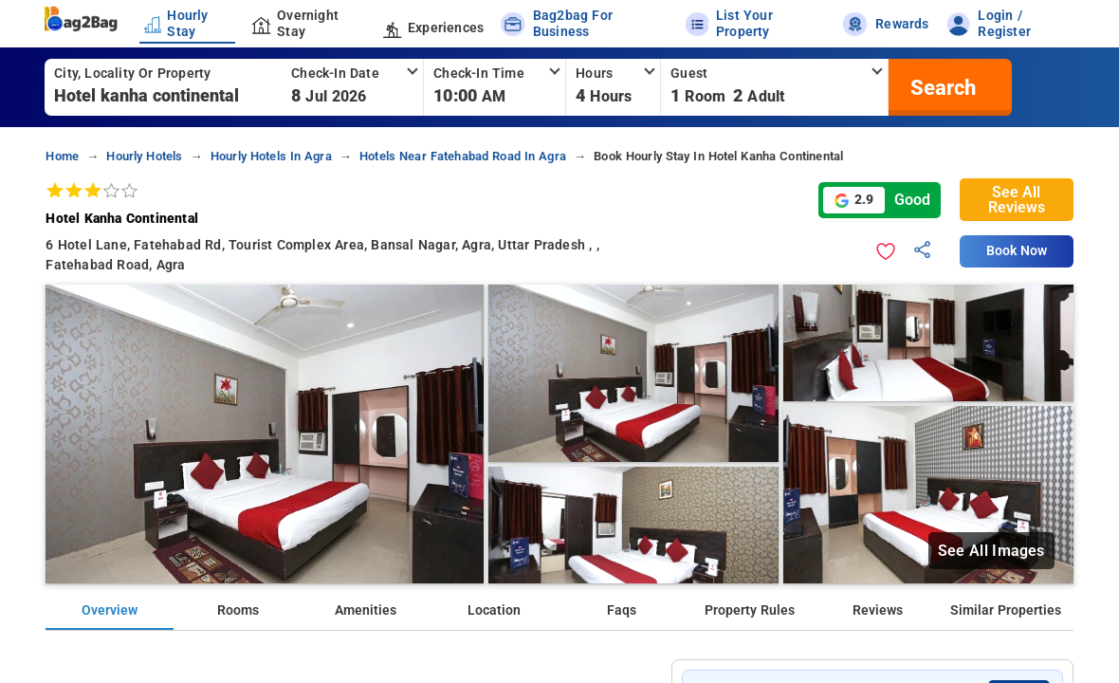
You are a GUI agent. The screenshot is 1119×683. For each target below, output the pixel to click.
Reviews (878, 610)
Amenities (365, 610)
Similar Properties (1005, 610)
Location (494, 610)
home (62, 156)
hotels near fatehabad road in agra (462, 156)
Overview (110, 610)
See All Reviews (1016, 199)
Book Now (1016, 251)
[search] (941, 87)
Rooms (238, 610)
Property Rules (750, 610)
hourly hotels (144, 156)
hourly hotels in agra (271, 156)
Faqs (621, 610)
